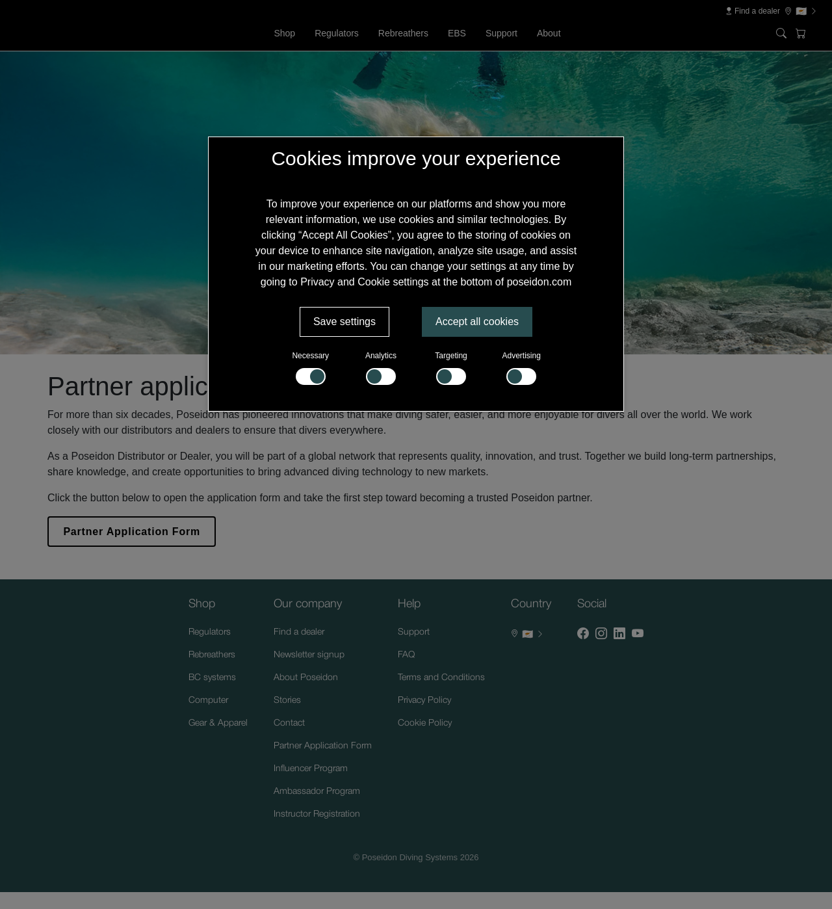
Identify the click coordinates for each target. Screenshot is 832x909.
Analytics (380, 368)
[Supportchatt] (789, 866)
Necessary (310, 368)
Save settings (344, 321)
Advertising (521, 368)
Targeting (451, 368)
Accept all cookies (477, 321)
